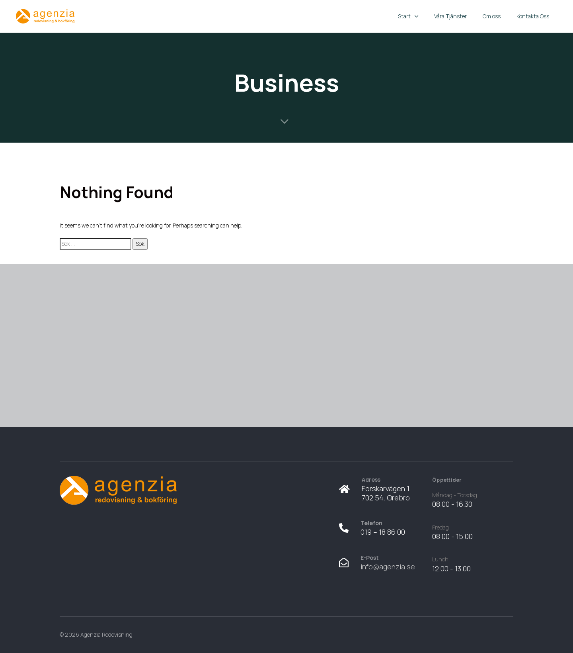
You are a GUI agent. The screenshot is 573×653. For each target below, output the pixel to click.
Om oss (492, 16)
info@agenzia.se (388, 566)
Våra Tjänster (450, 16)
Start (408, 16)
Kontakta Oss (532, 16)
